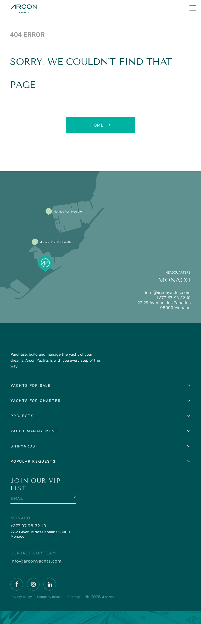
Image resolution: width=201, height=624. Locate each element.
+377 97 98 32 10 (173, 297)
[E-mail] (38, 499)
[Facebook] (16, 584)
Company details (49, 597)
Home (100, 125)
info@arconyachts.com (168, 292)
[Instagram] (33, 584)
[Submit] (74, 496)
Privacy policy (21, 597)
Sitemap (74, 597)
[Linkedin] (49, 584)
